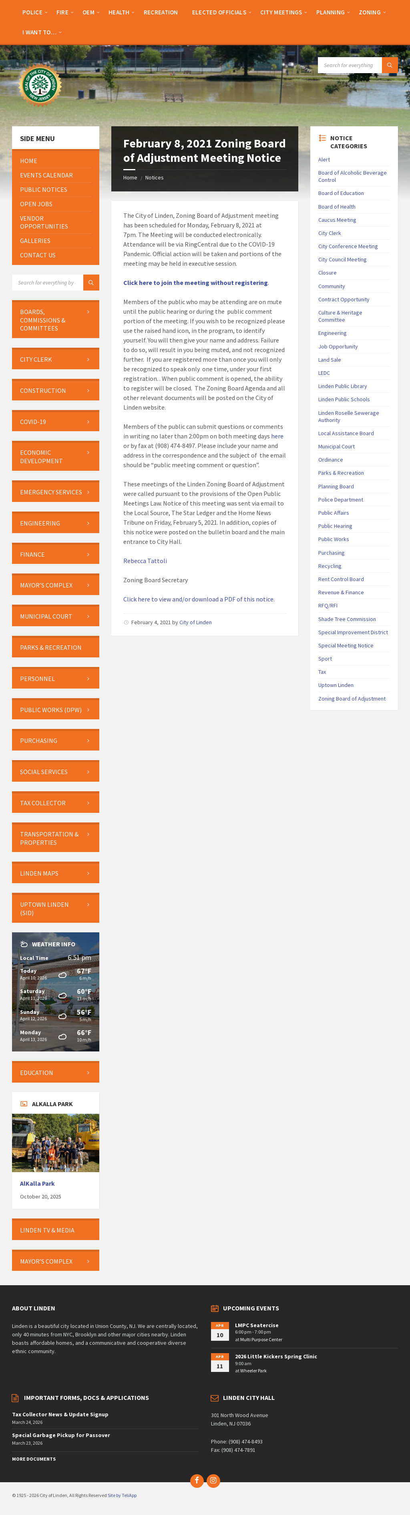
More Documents (34, 1459)
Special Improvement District (353, 632)
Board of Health (337, 206)
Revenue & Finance (341, 592)
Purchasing (331, 552)
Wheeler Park (253, 1371)
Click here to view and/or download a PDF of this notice (198, 599)
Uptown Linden (336, 685)
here (277, 436)
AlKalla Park (37, 1183)
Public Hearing (335, 526)
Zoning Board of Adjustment (352, 698)
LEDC (324, 372)
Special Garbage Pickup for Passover (61, 1435)
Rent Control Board (341, 579)
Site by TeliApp (122, 1495)
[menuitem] (32, 12)
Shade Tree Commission (347, 619)
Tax (322, 671)
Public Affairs (333, 512)
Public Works (333, 539)
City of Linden (195, 622)
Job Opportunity (338, 346)
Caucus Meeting (337, 219)
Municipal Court (336, 446)
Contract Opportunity (344, 299)
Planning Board (336, 486)
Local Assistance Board (346, 433)
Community (331, 286)
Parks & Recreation (341, 472)
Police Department (340, 499)
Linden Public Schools (344, 399)
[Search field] (358, 65)
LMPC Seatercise (257, 1325)
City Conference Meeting (348, 246)
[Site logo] (40, 111)
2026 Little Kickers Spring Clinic (276, 1356)
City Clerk (329, 233)
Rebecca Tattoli (145, 561)
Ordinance (330, 459)
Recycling (330, 565)
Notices (154, 177)
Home (130, 177)
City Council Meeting (342, 259)
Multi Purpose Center (261, 1339)
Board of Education (341, 193)
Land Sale (329, 359)
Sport (325, 658)
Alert (324, 159)
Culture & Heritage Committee (340, 316)
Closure (327, 272)
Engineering (332, 332)
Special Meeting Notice (346, 645)
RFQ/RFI (328, 605)
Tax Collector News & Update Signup (60, 1414)
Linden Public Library (342, 386)
